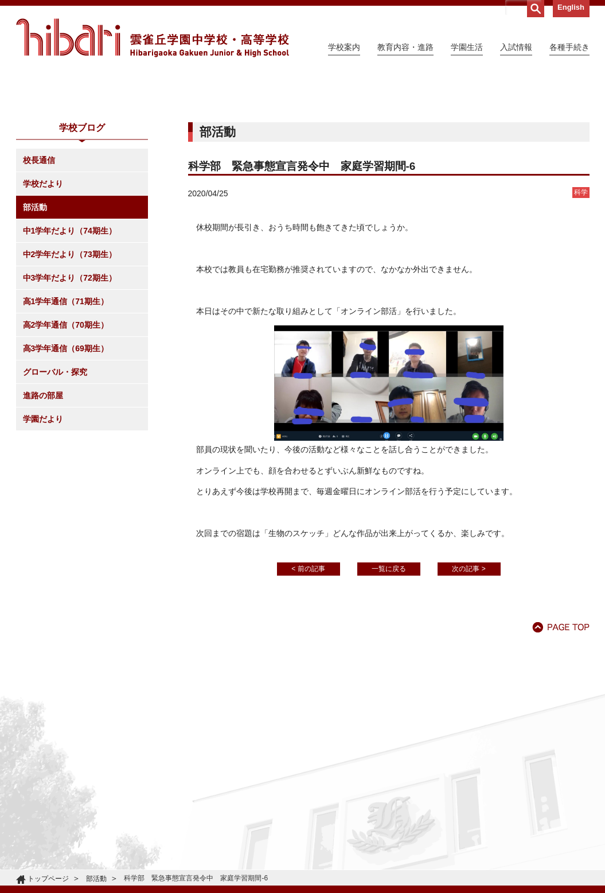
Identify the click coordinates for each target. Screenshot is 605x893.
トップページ (48, 879)
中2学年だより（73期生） (69, 358)
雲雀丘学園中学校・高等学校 (152, 37)
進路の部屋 (43, 499)
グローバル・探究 (55, 476)
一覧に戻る (389, 673)
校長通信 (39, 264)
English (570, 7)
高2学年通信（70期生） (65, 429)
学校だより (43, 288)
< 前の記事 (308, 673)
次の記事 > (468, 673)
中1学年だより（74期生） (69, 335)
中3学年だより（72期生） (69, 382)
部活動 (35, 311)
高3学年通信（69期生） (65, 452)
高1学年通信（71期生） (65, 405)
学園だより (43, 523)
